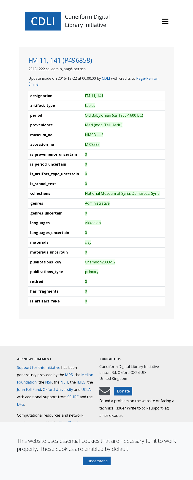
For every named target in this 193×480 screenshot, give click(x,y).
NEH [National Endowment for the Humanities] (64, 382)
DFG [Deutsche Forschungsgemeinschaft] (20, 404)
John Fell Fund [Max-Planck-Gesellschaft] (29, 389)
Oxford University (58, 389)
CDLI (106, 78)
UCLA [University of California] (86, 389)
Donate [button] (123, 391)
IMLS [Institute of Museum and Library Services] (81, 382)
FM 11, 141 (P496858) (60, 60)
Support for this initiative (38, 367)
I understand (97, 460)
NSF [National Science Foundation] (48, 382)
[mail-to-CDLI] (104, 393)
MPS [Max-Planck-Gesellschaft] (69, 374)
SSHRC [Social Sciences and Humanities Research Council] (73, 396)
